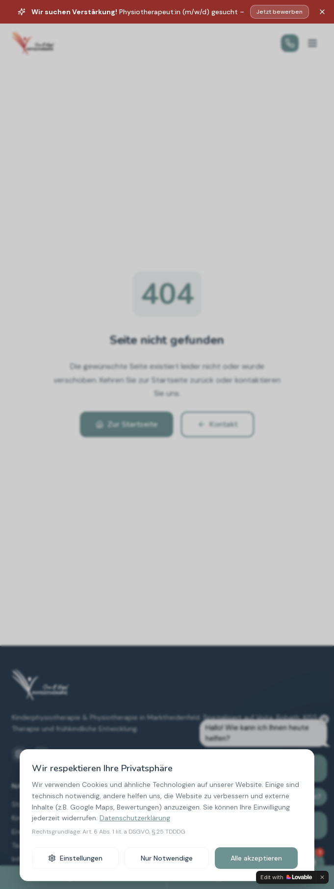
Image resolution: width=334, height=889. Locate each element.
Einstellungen (75, 858)
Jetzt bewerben (280, 12)
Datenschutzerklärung (135, 817)
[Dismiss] (322, 877)
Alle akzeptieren (256, 858)
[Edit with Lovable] (286, 877)
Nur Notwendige (167, 858)
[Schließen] (322, 12)
